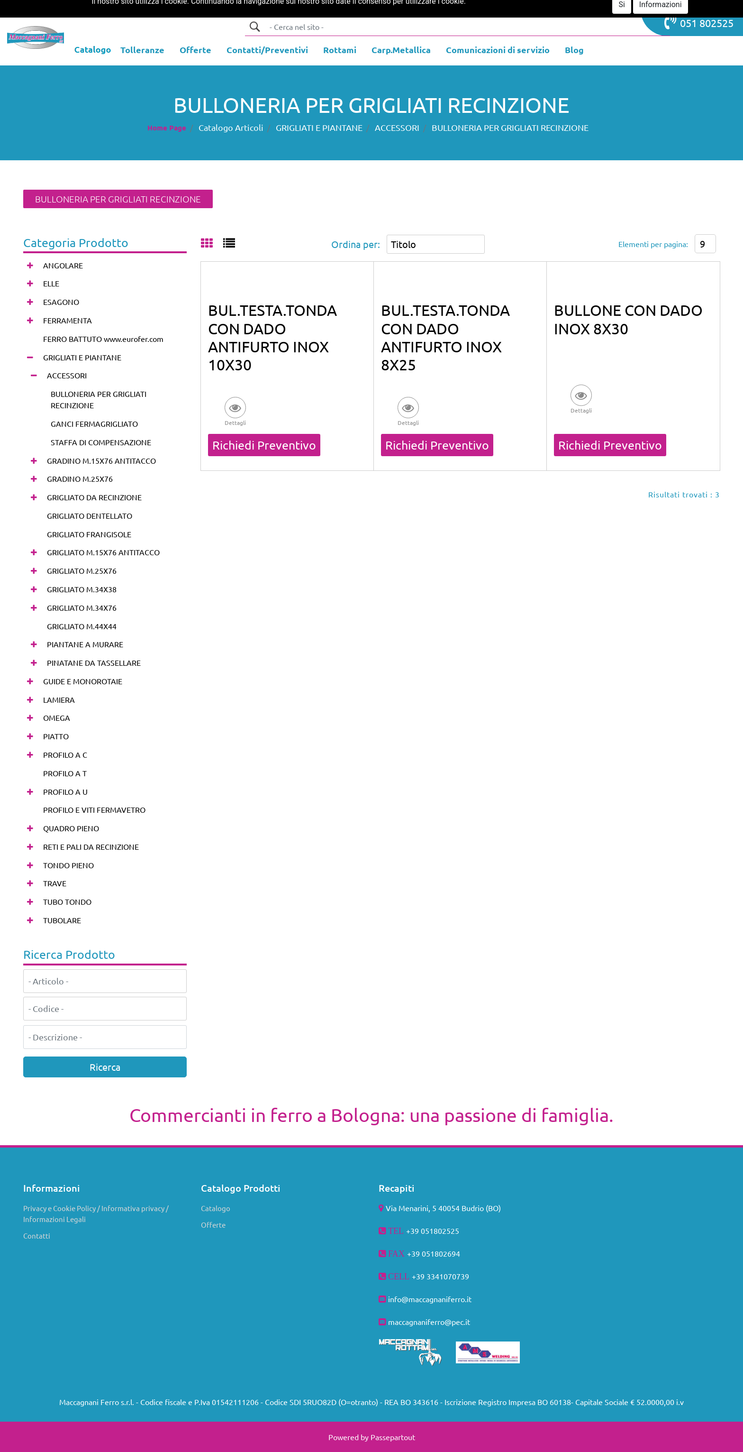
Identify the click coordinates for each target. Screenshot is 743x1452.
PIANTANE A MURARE (85, 644)
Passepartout (393, 1437)
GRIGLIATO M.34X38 (82, 589)
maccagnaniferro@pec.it (429, 1321)
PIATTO (56, 736)
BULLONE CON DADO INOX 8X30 (628, 319)
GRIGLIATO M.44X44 (82, 626)
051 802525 (699, 21)
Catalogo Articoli (231, 127)
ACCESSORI (397, 127)
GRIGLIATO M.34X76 (82, 607)
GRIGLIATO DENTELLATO (89, 515)
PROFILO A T (65, 773)
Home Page (166, 127)
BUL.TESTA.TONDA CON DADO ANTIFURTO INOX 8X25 (445, 337)
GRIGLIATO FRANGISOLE (89, 534)
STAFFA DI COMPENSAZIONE (101, 442)
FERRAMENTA (67, 320)
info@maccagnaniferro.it (429, 1299)
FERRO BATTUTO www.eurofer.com (103, 338)
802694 (447, 1253)
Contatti (36, 1235)
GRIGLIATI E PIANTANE (319, 127)
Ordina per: (355, 244)
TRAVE (54, 883)
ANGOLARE (63, 265)
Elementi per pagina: (653, 243)
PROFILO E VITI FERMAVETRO (94, 809)
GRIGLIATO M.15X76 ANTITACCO (103, 552)
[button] (254, 26)
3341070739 (447, 1276)
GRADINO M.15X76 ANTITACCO (101, 460)
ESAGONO (61, 301)
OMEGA (56, 717)
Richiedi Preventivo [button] (264, 445)
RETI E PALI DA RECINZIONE (91, 846)
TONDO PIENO (68, 865)
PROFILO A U (65, 791)
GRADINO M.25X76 (80, 478)
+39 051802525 (432, 1230)
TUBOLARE (62, 920)
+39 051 (421, 1253)
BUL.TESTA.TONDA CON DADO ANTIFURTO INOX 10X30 (272, 337)
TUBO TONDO (67, 901)
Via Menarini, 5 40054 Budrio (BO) (443, 1208)
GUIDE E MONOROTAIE (82, 681)
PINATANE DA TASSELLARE (94, 662)
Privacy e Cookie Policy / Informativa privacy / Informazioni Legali (96, 1213)
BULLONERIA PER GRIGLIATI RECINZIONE (510, 127)
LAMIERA (59, 699)
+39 (419, 1276)
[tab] (212, 244)
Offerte (213, 1224)
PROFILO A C (65, 754)
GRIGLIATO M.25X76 (82, 570)
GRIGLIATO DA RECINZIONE (94, 497)
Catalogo (215, 1208)
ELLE (51, 283)
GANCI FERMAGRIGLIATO (94, 423)
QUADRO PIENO (71, 828)
